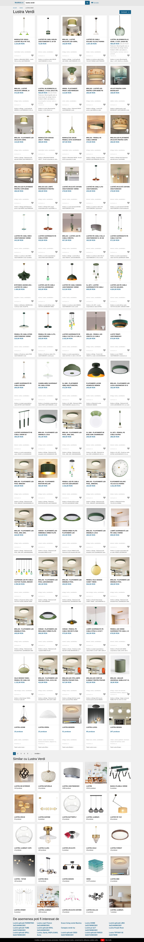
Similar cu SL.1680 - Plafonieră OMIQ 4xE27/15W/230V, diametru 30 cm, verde (72, 405)
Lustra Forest (116, 848)
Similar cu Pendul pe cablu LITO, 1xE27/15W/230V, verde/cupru (46, 355)
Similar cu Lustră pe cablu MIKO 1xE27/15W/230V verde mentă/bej (23, 256)
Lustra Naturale (45, 786)
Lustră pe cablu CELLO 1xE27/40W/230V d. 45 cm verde (95, 238)
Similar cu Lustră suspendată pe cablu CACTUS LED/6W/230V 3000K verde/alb (119, 257)
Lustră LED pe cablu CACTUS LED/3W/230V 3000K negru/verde (46, 287)
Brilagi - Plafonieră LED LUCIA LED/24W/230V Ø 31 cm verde (120, 385)
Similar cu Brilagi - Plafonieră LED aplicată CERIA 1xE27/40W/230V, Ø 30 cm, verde (23, 159)
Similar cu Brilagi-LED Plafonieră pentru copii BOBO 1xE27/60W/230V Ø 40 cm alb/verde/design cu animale (24, 208)
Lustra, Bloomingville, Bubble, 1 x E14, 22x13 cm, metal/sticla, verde (48, 90)
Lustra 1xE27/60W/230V (70, 786)
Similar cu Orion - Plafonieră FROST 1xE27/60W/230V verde (71, 109)
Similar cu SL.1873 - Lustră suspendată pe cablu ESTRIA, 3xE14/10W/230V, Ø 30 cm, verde (94, 306)
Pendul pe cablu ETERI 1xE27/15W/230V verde (23, 335)
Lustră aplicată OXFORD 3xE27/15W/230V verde (72, 188)
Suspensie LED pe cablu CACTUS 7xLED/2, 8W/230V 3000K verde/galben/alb (23, 582)
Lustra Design (116, 727)
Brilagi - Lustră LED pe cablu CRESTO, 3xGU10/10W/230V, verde (71, 238)
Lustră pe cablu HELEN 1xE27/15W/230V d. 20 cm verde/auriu (47, 41)
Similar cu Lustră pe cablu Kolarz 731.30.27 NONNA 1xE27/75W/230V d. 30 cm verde (95, 61)
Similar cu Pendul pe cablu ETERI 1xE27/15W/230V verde (23, 355)
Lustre (89, 786)
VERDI (21, 7)
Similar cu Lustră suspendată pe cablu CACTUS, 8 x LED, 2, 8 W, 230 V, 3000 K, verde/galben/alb (71, 356)
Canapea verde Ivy (68, 928)
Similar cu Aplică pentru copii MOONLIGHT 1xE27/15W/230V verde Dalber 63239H (119, 110)
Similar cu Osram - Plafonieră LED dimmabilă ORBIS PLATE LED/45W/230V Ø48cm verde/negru (47, 552)
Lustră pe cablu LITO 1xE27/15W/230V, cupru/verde (94, 189)
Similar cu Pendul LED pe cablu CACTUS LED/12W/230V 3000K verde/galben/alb (70, 503)
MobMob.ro (19, 2)
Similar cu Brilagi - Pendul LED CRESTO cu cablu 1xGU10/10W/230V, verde (96, 356)
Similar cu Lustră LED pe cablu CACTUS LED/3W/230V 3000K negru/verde (46, 306)
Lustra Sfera (43, 727)
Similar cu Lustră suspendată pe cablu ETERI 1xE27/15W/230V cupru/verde (46, 257)
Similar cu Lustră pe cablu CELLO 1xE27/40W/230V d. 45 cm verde (95, 256)
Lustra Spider (20, 910)
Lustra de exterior (22, 786)
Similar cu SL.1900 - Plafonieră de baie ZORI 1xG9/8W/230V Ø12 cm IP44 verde (95, 454)
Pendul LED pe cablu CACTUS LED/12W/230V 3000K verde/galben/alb (71, 484)
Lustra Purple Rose (116, 928)
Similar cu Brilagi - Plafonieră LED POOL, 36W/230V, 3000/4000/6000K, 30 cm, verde (95, 503)
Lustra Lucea (91, 727)
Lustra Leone (19, 727)
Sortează (124, 12)
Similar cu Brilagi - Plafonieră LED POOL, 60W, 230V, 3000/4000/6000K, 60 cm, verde (71, 454)
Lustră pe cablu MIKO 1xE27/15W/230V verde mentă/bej (23, 238)
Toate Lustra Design (115, 747)
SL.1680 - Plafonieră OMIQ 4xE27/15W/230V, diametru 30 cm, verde (71, 385)
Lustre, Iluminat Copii (23, 848)
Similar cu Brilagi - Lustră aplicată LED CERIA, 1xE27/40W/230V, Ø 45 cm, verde (71, 61)
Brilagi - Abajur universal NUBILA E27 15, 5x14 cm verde (119, 680)
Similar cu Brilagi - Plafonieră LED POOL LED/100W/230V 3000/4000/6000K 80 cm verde (47, 601)
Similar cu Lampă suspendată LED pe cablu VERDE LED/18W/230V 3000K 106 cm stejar (119, 552)
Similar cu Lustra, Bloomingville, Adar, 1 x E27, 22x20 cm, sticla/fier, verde (119, 61)
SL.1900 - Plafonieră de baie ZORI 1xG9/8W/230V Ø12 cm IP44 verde (95, 434)
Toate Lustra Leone (19, 747)
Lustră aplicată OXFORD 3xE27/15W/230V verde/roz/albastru (120, 189)
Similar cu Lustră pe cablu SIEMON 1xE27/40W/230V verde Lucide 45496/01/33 (71, 306)
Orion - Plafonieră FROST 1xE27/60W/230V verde (70, 90)
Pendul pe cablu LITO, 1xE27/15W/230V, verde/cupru (47, 336)
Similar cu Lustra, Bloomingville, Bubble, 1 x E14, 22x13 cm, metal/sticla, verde (46, 110)
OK (102, 940)
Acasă (15, 7)
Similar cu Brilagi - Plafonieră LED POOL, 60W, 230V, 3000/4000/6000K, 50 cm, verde (23, 552)
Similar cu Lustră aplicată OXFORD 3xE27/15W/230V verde (71, 207)
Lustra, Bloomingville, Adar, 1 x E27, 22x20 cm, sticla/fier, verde (119, 41)
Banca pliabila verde (118, 786)
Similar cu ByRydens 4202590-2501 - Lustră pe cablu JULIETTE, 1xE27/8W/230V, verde (23, 306)
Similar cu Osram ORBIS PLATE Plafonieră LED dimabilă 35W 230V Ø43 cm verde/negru (71, 552)
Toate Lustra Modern (67, 747)
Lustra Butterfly (69, 817)
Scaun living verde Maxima (71, 923)
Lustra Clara (43, 848)
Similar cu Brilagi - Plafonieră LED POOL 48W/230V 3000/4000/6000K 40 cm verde (23, 503)
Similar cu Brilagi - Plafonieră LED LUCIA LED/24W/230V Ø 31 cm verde (119, 404)
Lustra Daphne (44, 817)
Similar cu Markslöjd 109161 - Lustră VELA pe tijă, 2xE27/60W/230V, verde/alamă (23, 61)
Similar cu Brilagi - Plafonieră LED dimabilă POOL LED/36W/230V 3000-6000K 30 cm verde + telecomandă (71, 601)
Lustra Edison (68, 879)
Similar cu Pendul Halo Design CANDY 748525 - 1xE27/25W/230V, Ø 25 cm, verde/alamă (95, 601)
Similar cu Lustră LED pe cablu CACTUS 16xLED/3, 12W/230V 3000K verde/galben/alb (119, 306)
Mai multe (108, 940)
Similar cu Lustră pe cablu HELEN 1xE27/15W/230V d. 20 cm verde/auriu (47, 61)
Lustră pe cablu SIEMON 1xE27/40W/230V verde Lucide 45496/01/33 (71, 287)
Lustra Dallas (92, 910)
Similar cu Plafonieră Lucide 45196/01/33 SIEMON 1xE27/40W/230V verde (93, 405)
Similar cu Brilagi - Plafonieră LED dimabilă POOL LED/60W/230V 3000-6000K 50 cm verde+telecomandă (119, 601)
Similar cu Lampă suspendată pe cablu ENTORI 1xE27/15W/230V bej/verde (22, 405)
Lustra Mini (114, 879)
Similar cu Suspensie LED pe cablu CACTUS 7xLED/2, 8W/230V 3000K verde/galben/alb (23, 601)
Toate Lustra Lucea (91, 747)
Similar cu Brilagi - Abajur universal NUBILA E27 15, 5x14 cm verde (119, 698)
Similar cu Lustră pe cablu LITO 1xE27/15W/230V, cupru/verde (94, 207)
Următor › (37, 753)
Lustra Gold (91, 848)
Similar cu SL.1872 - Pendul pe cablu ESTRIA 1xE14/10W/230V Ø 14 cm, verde (119, 454)
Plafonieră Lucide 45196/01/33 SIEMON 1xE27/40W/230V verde (94, 385)
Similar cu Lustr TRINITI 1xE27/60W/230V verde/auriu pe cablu (118, 356)
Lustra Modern (68, 727)
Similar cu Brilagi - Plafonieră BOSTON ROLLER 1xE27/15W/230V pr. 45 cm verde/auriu (47, 503)
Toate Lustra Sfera (43, 747)
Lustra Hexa (43, 879)
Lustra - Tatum (20, 879)
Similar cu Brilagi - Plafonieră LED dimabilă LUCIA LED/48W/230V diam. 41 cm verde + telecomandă (96, 552)
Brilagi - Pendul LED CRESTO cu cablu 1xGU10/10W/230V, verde (95, 336)
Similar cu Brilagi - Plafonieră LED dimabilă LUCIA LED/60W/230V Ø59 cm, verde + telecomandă (47, 454)
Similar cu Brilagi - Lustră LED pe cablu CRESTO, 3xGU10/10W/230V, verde (71, 257)
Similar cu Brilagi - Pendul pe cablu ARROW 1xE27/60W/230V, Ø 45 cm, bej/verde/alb (95, 159)
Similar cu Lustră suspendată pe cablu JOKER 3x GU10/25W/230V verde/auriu (22, 454)
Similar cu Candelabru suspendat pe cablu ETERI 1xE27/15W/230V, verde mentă (47, 405)
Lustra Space (19, 817)
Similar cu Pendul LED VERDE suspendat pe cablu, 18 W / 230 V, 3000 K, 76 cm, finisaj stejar (119, 650)
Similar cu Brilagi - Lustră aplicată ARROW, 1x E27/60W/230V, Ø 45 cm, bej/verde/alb (23, 110)
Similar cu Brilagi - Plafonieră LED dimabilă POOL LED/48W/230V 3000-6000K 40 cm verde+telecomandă (23, 650)
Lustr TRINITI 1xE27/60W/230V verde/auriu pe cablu (119, 336)
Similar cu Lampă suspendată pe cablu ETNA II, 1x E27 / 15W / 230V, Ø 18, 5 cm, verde (96, 650)
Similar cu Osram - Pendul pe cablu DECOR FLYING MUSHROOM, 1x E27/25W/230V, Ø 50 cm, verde (71, 650)
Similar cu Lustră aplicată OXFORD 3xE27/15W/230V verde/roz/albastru (119, 207)
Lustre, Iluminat (44, 910)
